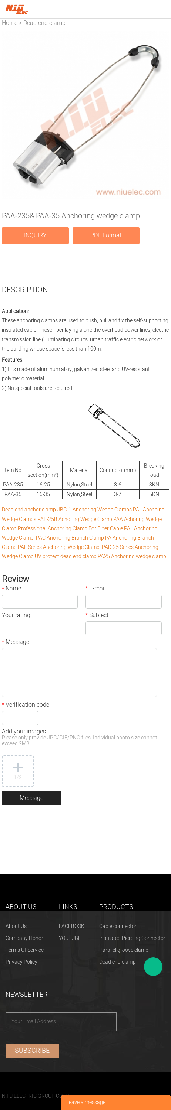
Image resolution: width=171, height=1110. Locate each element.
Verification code (25, 705)
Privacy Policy (21, 962)
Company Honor (24, 938)
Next (159, 115)
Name (11, 589)
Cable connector (118, 926)
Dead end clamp (44, 23)
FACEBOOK (71, 926)
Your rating (16, 616)
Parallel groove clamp (123, 950)
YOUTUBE (70, 938)
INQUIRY (35, 235)
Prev (11, 115)
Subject (97, 616)
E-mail (96, 589)
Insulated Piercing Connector (132, 938)
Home (9, 23)
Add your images (79, 738)
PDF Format (105, 235)
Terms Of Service (25, 950)
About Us (16, 926)
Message (15, 643)
